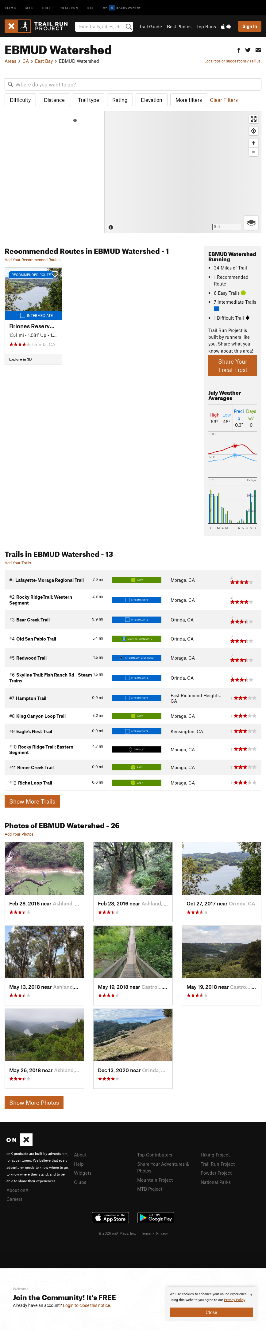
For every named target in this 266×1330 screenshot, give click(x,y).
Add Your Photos (19, 834)
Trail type (88, 100)
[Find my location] (253, 130)
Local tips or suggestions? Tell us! (232, 60)
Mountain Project (155, 1180)
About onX (17, 1190)
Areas (10, 61)
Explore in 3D (20, 359)
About (80, 1154)
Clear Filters (224, 100)
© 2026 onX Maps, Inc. (117, 1233)
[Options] (251, 223)
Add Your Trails (18, 562)
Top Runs (206, 26)
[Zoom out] (253, 151)
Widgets (82, 1173)
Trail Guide (150, 26)
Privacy (162, 1233)
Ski (90, 8)
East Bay (44, 61)
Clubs (80, 1182)
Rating (120, 100)
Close (211, 1312)
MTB (29, 8)
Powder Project (216, 1173)
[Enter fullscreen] (253, 118)
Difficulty (20, 100)
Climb (10, 8)
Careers (14, 1199)
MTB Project (149, 1189)
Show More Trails (32, 801)
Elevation (151, 100)
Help (79, 1164)
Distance (54, 100)
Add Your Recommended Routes (32, 259)
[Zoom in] (253, 142)
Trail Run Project (218, 1164)
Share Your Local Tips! (232, 365)
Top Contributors (154, 1154)
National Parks (216, 1182)
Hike (46, 8)
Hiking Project (215, 1154)
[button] (238, 49)
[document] (211, 1304)
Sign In (249, 26)
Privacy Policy (234, 1300)
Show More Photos (34, 1102)
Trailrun (69, 8)
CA (25, 61)
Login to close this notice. (87, 1305)
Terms (146, 1233)
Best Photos (179, 26)
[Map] (183, 172)
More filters (188, 100)
